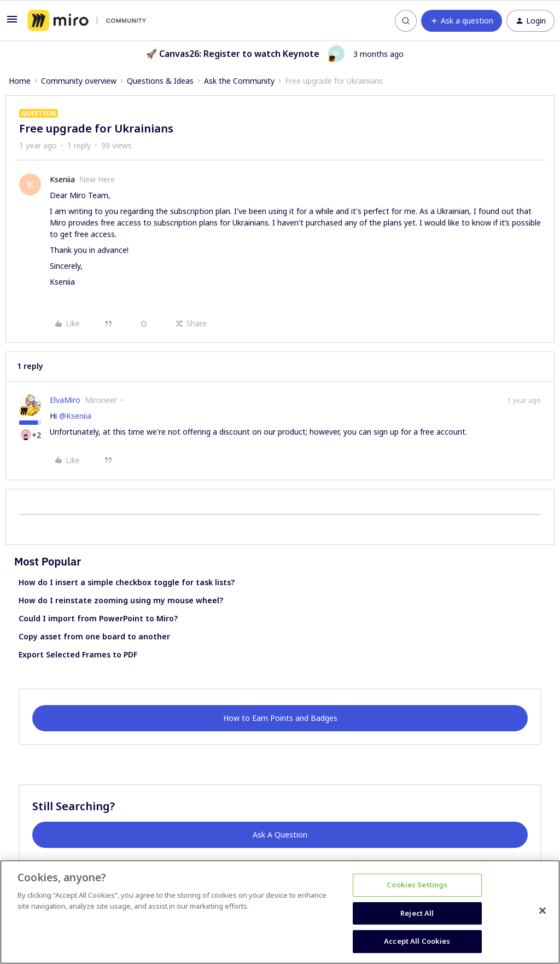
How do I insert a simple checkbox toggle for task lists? (127, 582)
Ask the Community (239, 81)
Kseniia (62, 179)
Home (20, 81)
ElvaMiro (65, 400)
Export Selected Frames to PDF (78, 654)
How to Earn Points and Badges (280, 718)
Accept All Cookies (417, 941)
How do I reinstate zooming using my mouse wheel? (121, 600)
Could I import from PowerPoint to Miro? (98, 618)
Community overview (78, 81)
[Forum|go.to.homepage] (86, 21)
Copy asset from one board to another (94, 636)
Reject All (417, 913)
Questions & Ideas (160, 81)
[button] (12, 23)
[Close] (542, 911)
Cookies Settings (417, 885)
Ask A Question (280, 834)
